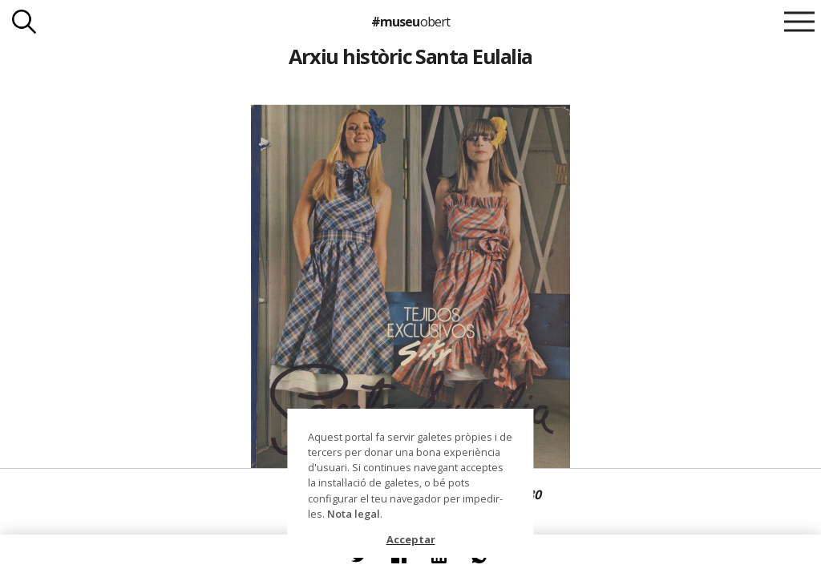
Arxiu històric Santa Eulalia (410, 56)
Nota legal (353, 513)
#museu (410, 21)
